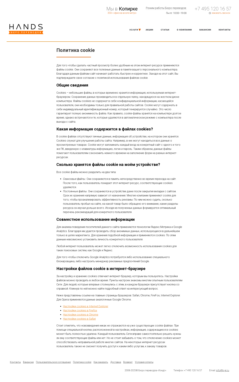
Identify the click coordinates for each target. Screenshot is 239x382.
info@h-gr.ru (222, 370)
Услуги (133, 30)
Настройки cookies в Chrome (80, 314)
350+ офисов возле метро (122, 13)
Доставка (115, 362)
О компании (184, 30)
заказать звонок (221, 13)
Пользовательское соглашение (53, 362)
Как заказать (101, 362)
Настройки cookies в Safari (79, 318)
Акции (149, 30)
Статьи (165, 30)
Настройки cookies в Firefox (80, 310)
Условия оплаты (144, 362)
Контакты (224, 30)
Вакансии (205, 30)
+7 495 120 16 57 (213, 9)
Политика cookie (82, 362)
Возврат (128, 362)
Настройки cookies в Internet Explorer (85, 306)
